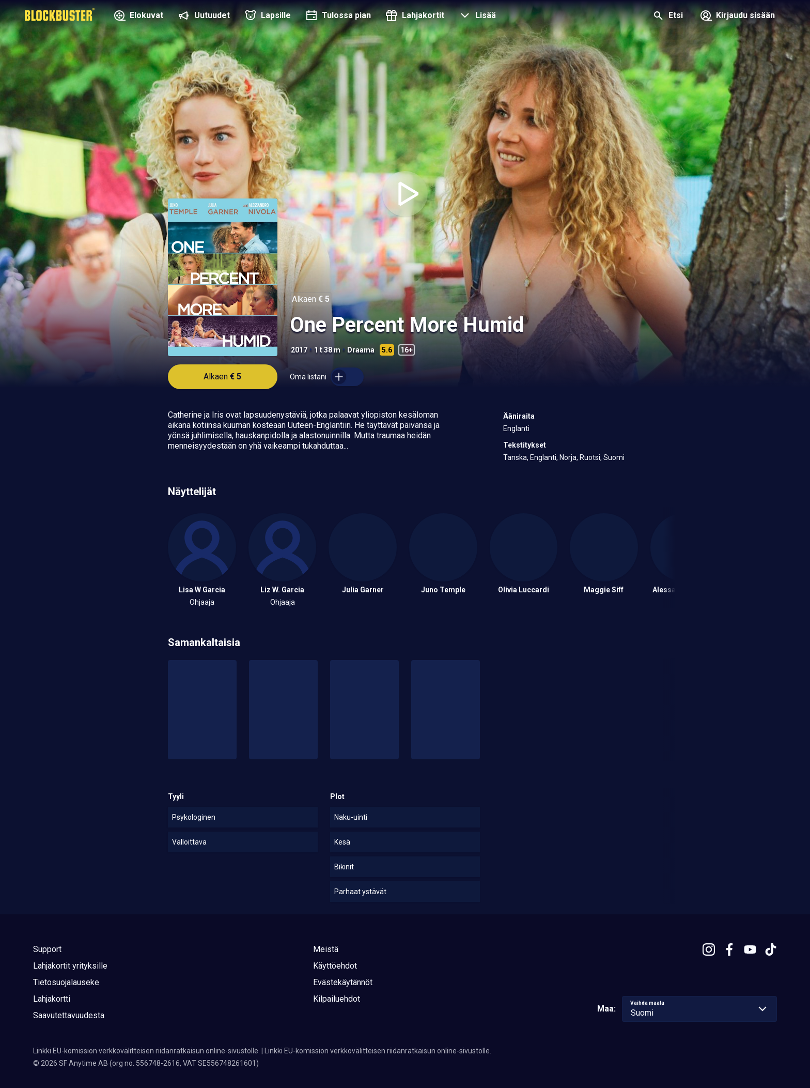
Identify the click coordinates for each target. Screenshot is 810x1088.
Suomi (614, 457)
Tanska (515, 457)
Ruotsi (590, 457)
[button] (476, 16)
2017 (299, 350)
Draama (361, 350)
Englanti (516, 428)
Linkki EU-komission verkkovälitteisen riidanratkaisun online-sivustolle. (146, 1051)
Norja (568, 457)
